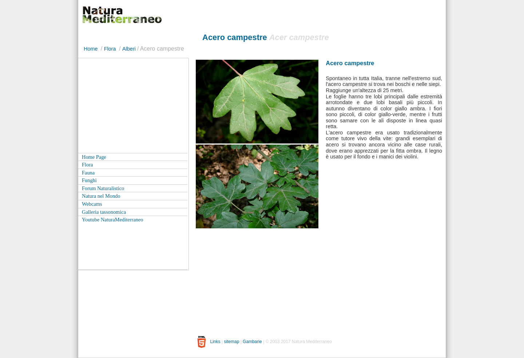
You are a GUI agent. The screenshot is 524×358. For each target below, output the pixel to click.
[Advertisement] (132, 103)
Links (215, 341)
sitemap (231, 341)
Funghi (89, 180)
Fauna (88, 173)
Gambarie (252, 341)
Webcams (92, 204)
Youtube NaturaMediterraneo (112, 220)
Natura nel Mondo (101, 196)
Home (91, 49)
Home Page (94, 157)
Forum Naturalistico (103, 188)
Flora (110, 49)
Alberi (129, 49)
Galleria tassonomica (104, 212)
